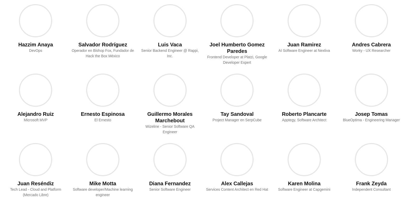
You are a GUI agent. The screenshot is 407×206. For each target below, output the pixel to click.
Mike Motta (102, 183)
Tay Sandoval (237, 114)
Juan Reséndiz (35, 183)
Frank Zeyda (371, 183)
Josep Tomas (371, 114)
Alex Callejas (237, 183)
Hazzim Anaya (35, 44)
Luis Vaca (170, 44)
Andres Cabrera (371, 44)
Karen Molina (304, 183)
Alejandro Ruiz (35, 114)
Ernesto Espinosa (103, 114)
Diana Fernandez (170, 183)
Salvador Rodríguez (102, 44)
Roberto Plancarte (304, 114)
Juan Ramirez (304, 44)
